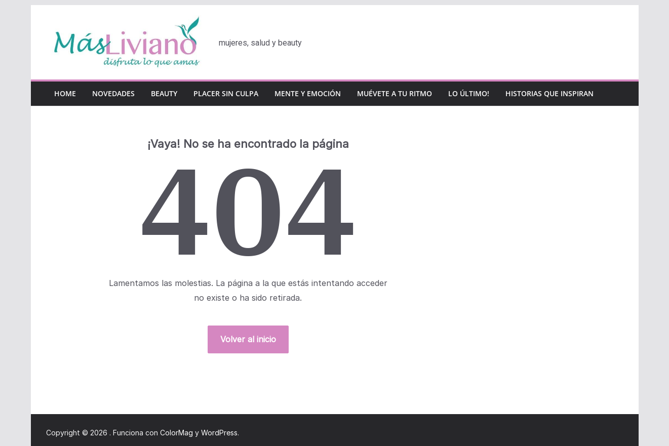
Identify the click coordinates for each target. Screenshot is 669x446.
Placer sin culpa (225, 93)
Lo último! (468, 93)
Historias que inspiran (549, 93)
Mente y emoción (307, 93)
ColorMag (176, 432)
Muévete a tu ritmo (394, 93)
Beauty (164, 93)
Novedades (113, 93)
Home (65, 93)
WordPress (219, 432)
